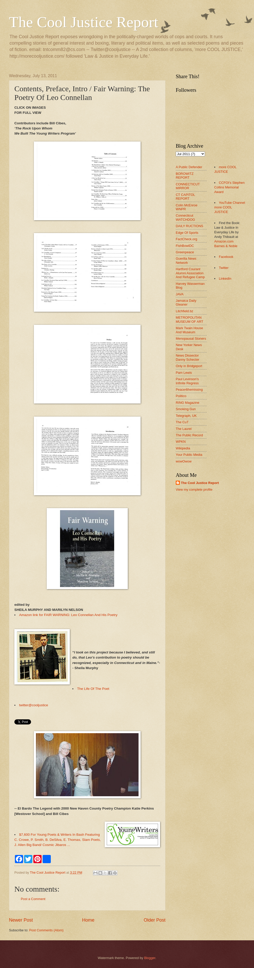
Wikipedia (183, 448)
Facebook (226, 257)
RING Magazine (187, 403)
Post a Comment (33, 899)
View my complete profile (194, 489)
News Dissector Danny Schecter (187, 357)
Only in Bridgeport (189, 366)
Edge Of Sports (187, 233)
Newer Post (21, 920)
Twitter (224, 268)
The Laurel (184, 429)
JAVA (179, 294)
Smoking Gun (186, 409)
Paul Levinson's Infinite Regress (187, 381)
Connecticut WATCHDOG (185, 217)
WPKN (181, 441)
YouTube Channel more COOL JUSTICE (229, 207)
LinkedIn (225, 278)
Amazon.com (223, 241)
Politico (181, 396)
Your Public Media (189, 455)
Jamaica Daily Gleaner (186, 302)
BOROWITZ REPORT (184, 175)
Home (88, 920)
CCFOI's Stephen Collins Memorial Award (229, 187)
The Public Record (189, 435)
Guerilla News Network (186, 260)
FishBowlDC (185, 246)
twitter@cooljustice (33, 705)
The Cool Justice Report (83, 22)
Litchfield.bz (184, 311)
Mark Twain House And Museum (189, 330)
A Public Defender (189, 167)
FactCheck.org (186, 239)
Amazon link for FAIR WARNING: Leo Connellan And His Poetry (68, 615)
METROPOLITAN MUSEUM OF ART (189, 319)
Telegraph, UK (186, 416)
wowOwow (184, 461)
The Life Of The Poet (93, 689)
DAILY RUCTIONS (189, 226)
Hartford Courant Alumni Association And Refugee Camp (190, 273)
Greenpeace (185, 252)
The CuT (182, 422)
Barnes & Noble (225, 246)
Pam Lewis (184, 373)
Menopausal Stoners (191, 338)
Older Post (154, 920)
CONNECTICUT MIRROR (188, 186)
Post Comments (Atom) (46, 930)
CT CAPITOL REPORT (185, 196)
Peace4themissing (189, 389)
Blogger (149, 958)
